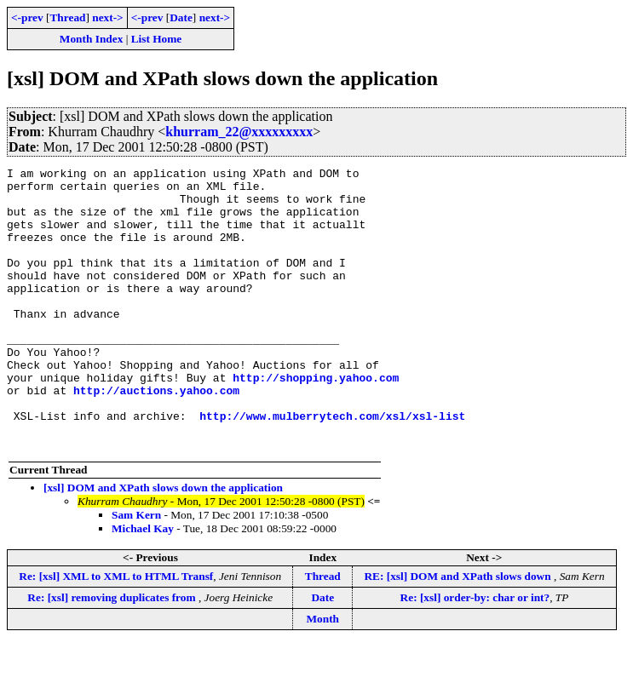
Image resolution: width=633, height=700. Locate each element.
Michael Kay (143, 584)
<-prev (27, 17)
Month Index (91, 38)
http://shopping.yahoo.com (316, 420)
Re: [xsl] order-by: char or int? (475, 653)
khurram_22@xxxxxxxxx (239, 131)
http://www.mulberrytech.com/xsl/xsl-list (332, 466)
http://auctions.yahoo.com (156, 436)
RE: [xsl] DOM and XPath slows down (459, 632)
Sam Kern (136, 571)
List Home (156, 38)
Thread (67, 17)
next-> (107, 17)
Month (323, 674)
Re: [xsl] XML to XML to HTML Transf (116, 632)
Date (181, 17)
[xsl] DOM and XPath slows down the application (163, 543)
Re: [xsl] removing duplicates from (113, 653)
